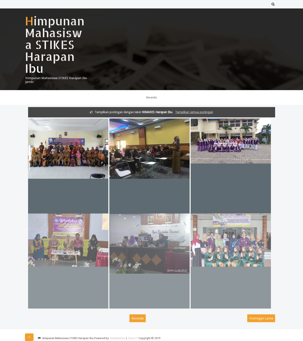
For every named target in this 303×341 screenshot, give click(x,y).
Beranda (151, 97)
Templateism (117, 338)
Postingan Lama (261, 318)
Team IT (133, 338)
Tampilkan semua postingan (194, 112)
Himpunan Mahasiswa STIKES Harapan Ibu (54, 44)
